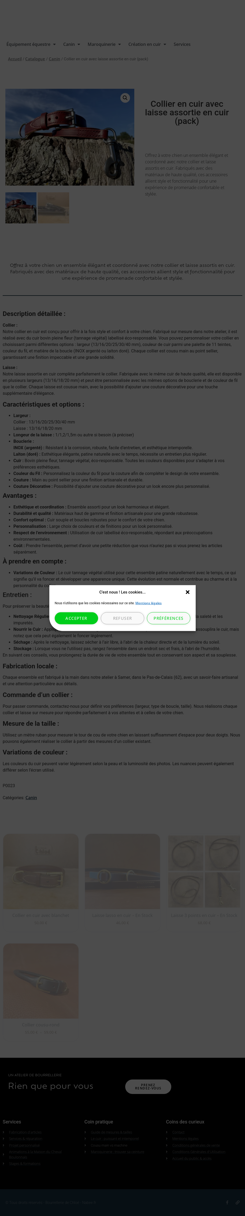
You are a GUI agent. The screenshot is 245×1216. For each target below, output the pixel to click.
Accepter (76, 618)
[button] (187, 592)
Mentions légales (148, 602)
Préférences (168, 618)
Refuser (122, 618)
